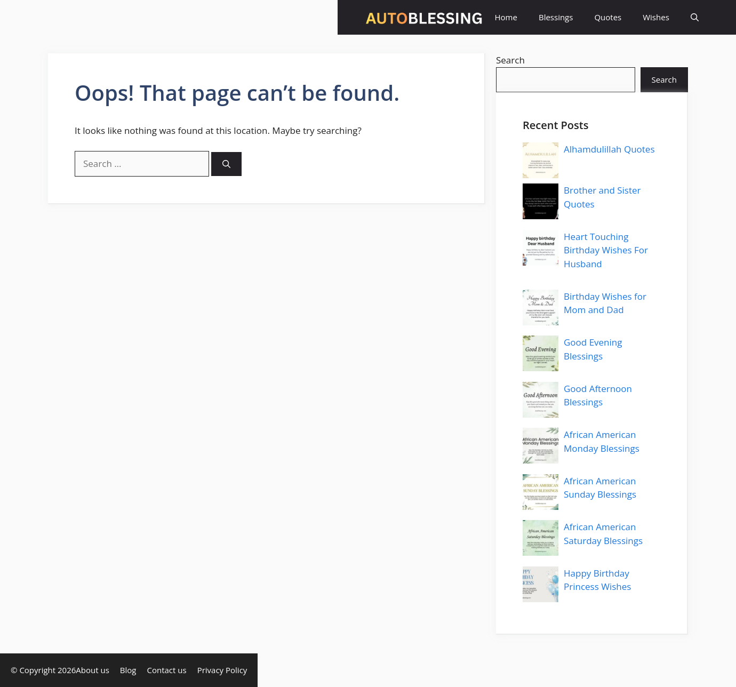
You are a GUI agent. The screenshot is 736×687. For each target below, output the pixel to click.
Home (506, 17)
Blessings (556, 17)
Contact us (167, 670)
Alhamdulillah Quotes (609, 149)
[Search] (226, 164)
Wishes (656, 17)
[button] (694, 17)
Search (510, 60)
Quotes (607, 17)
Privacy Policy (222, 670)
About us (92, 670)
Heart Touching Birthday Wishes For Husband (606, 250)
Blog (128, 670)
